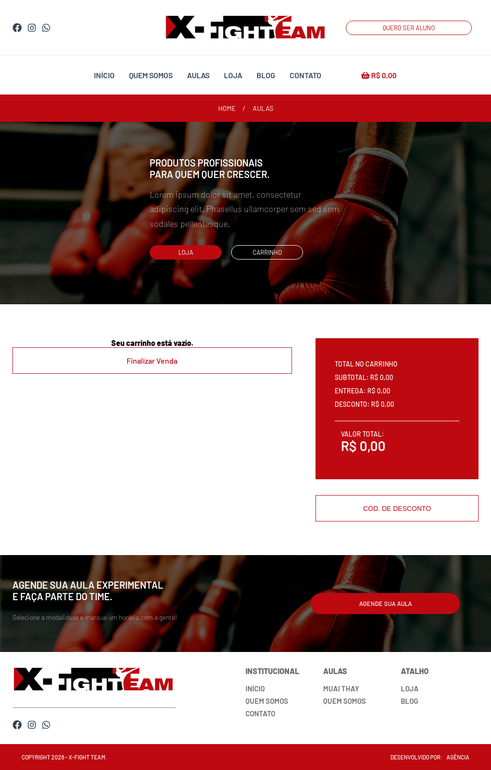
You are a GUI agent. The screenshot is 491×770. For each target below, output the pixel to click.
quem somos (151, 75)
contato (305, 75)
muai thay (341, 688)
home (226, 108)
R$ (379, 75)
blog (266, 75)
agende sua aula (385, 603)
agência (457, 757)
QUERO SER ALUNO (409, 28)
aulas (198, 75)
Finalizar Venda (152, 360)
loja (233, 75)
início (104, 75)
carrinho (267, 252)
